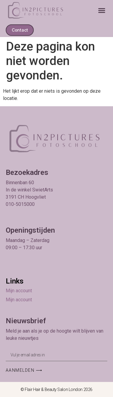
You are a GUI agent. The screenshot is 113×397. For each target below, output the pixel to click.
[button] (102, 10)
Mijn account (19, 290)
